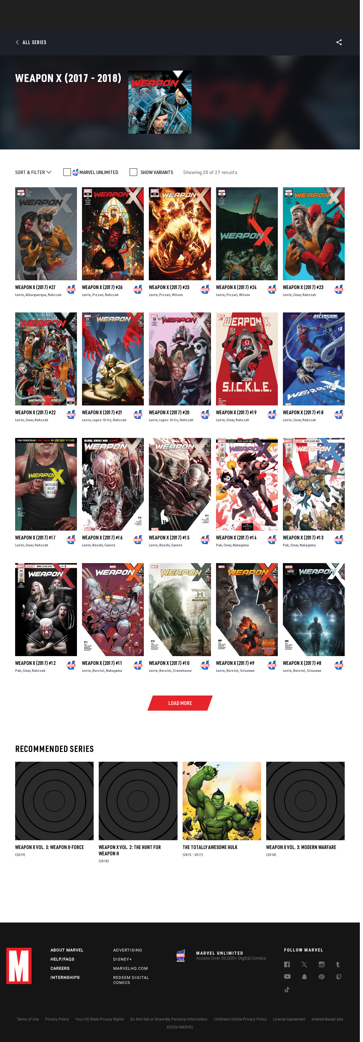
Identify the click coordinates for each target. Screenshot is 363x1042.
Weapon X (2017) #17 (35, 571)
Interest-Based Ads (327, 1019)
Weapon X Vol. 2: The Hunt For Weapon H (130, 884)
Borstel (98, 704)
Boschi (97, 579)
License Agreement (289, 1019)
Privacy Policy (57, 1019)
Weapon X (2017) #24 (236, 321)
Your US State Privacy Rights (99, 1019)
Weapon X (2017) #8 (302, 697)
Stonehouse (182, 704)
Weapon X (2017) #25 (169, 321)
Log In (29, 8)
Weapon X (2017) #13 (303, 571)
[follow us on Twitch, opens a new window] (339, 978)
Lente (19, 328)
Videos (250, 22)
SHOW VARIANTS (157, 206)
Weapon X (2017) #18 (303, 446)
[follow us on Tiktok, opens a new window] (287, 990)
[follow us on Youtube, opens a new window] (287, 977)
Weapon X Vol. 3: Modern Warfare (301, 881)
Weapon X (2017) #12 (35, 697)
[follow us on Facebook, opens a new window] (287, 965)
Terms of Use (28, 1019)
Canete (109, 579)
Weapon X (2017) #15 (169, 571)
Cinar (297, 328)
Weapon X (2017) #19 (236, 446)
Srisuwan (247, 704)
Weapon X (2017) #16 (102, 571)
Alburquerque (36, 328)
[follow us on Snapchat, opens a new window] (304, 978)
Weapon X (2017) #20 (169, 446)
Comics (110, 22)
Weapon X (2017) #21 (102, 446)
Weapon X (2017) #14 (236, 571)
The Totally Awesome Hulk (210, 881)
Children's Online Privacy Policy (240, 1019)
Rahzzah (54, 328)
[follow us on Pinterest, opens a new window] (322, 977)
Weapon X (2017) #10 (169, 697)
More (273, 22)
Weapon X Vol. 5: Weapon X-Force (49, 881)
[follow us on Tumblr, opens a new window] (338, 965)
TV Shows (199, 22)
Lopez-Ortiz (101, 453)
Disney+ (122, 959)
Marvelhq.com (130, 968)
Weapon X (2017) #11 (102, 697)
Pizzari (97, 328)
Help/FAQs (62, 959)
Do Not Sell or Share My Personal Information (169, 1019)
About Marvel (67, 950)
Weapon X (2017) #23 (303, 321)
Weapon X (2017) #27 (35, 321)
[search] (345, 8)
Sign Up (50, 8)
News (86, 22)
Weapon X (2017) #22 (35, 446)
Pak (219, 579)
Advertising (127, 950)
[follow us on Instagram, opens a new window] (322, 965)
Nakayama (241, 579)
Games (226, 22)
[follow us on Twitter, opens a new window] (304, 965)
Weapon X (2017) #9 (235, 697)
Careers (60, 968)
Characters (140, 22)
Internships (65, 977)
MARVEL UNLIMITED (98, 206)
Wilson (177, 328)
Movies (171, 22)
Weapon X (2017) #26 (102, 321)
